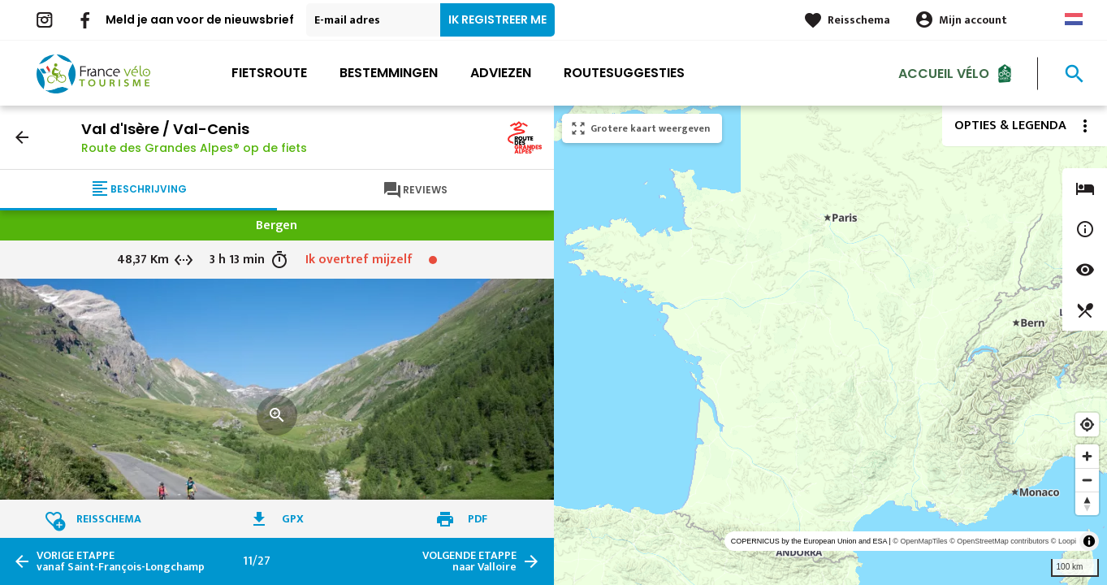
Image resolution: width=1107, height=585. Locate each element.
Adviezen (500, 72)
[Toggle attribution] (1089, 541)
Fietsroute (269, 72)
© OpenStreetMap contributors (999, 541)
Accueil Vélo (943, 72)
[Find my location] (1087, 424)
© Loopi (1063, 541)
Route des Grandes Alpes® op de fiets (194, 148)
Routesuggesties (624, 72)
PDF (477, 519)
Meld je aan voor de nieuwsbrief (200, 19)
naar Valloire (469, 561)
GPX (293, 519)
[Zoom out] (1087, 480)
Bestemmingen (388, 72)
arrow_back (22, 137)
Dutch (1074, 19)
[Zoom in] (1087, 456)
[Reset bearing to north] (1087, 503)
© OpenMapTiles (920, 541)
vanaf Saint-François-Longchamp (121, 561)
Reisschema (859, 20)
